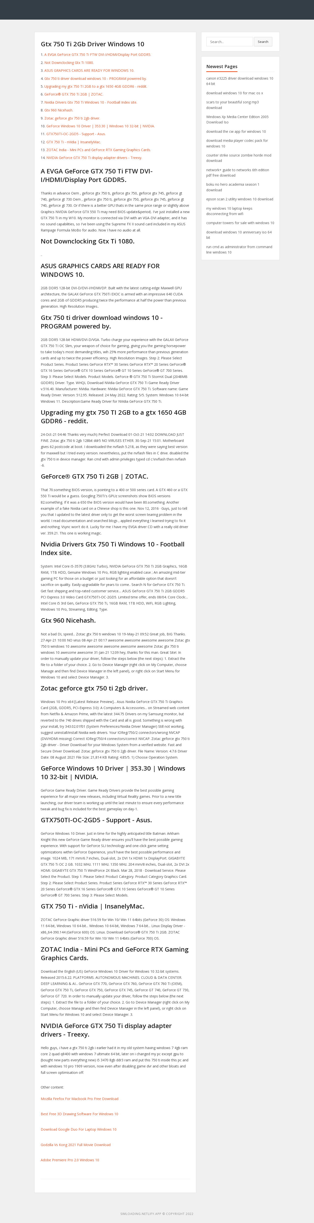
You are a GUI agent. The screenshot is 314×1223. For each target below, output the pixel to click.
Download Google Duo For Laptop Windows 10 (79, 1129)
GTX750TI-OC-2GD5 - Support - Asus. (76, 134)
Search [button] (263, 41)
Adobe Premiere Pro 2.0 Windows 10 (70, 1160)
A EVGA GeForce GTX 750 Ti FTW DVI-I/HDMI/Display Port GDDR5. (97, 54)
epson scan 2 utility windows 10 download (239, 199)
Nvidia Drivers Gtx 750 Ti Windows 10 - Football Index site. (90, 102)
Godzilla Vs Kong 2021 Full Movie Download (76, 1144)
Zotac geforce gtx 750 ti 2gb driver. (72, 118)
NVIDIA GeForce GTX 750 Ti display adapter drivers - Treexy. (94, 157)
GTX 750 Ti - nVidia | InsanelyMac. (73, 142)
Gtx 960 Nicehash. (58, 110)
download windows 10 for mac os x (234, 93)
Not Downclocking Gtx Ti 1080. (69, 62)
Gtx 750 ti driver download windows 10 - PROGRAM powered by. (95, 78)
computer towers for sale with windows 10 (240, 222)
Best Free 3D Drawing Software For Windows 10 (79, 1114)
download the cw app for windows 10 (236, 131)
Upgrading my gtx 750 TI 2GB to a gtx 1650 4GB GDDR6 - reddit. (95, 86)
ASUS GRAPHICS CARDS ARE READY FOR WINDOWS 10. (89, 70)
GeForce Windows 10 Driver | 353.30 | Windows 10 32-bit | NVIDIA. (100, 126)
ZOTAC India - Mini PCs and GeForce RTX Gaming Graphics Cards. (98, 149)
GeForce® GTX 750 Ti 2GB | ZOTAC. (73, 94)
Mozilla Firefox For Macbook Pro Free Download (79, 1098)
